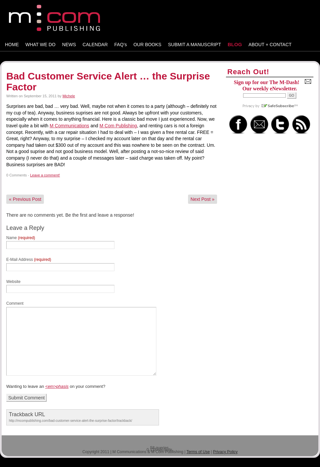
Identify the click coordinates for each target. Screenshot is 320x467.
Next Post (202, 199)
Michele (68, 96)
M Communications (69, 125)
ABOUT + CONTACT (270, 44)
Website (13, 281)
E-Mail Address (28, 259)
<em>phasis (57, 386)
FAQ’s (120, 44)
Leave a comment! (45, 175)
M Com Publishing (118, 125)
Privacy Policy (225, 452)
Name (20, 237)
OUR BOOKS (147, 44)
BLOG (235, 44)
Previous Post (25, 199)
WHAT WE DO (40, 44)
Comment (14, 303)
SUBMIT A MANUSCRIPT (194, 44)
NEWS (69, 44)
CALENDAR (95, 44)
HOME (12, 44)
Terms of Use (198, 452)
